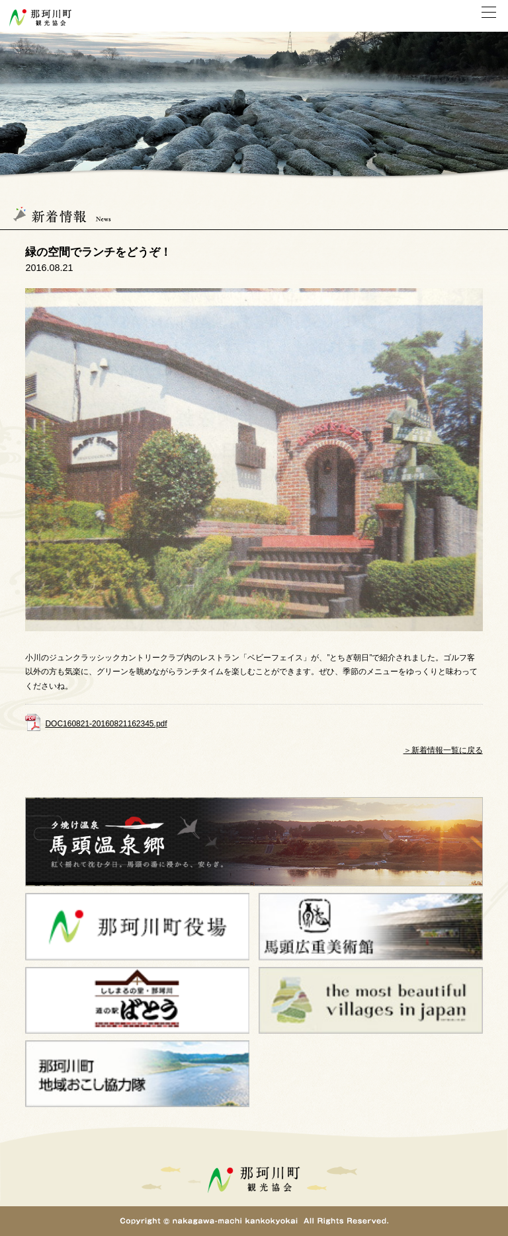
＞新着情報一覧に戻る (443, 750)
